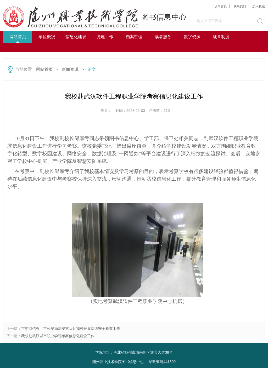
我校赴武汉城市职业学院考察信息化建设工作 (57, 336)
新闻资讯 (70, 69)
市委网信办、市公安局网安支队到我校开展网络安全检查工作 (70, 328)
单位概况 (46, 36)
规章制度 (221, 36)
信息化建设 (75, 36)
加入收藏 (258, 6)
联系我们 (239, 6)
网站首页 (17, 36)
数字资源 (192, 36)
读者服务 (163, 36)
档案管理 (134, 36)
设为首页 (220, 6)
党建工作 (105, 36)
